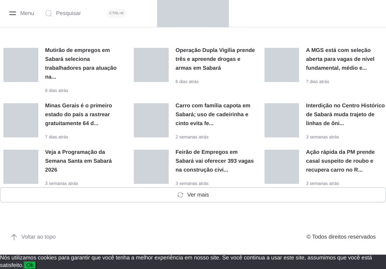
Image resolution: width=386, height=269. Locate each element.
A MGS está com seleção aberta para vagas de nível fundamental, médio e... (340, 59)
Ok (30, 264)
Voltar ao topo (33, 236)
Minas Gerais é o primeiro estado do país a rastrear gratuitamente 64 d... (78, 114)
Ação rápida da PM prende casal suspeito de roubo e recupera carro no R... (340, 161)
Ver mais (193, 194)
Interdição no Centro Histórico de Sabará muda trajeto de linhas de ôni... (345, 114)
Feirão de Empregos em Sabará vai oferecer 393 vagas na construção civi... (215, 161)
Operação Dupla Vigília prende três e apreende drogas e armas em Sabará (215, 59)
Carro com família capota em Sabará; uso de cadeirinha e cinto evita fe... (213, 114)
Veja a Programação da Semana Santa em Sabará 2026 (78, 161)
